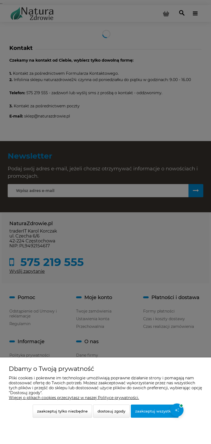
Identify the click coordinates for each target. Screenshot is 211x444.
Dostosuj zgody (111, 411)
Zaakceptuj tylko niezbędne (62, 411)
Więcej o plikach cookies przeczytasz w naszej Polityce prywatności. (74, 397)
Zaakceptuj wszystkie (154, 411)
